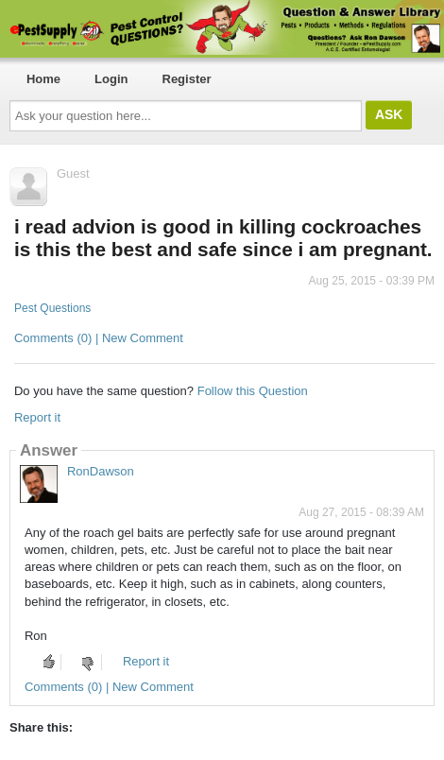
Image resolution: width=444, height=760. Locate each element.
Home (43, 79)
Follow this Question (252, 391)
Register (187, 79)
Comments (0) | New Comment (98, 338)
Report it (37, 417)
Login (111, 79)
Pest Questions (52, 308)
